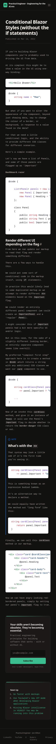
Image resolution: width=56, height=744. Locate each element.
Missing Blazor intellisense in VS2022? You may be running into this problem (29, 710)
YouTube (18, 737)
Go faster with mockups (26, 694)
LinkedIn (7, 737)
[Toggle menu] (49, 5)
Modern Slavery (33, 738)
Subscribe (28, 660)
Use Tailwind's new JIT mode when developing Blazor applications (29, 701)
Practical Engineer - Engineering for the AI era (24, 5)
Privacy (49, 737)
